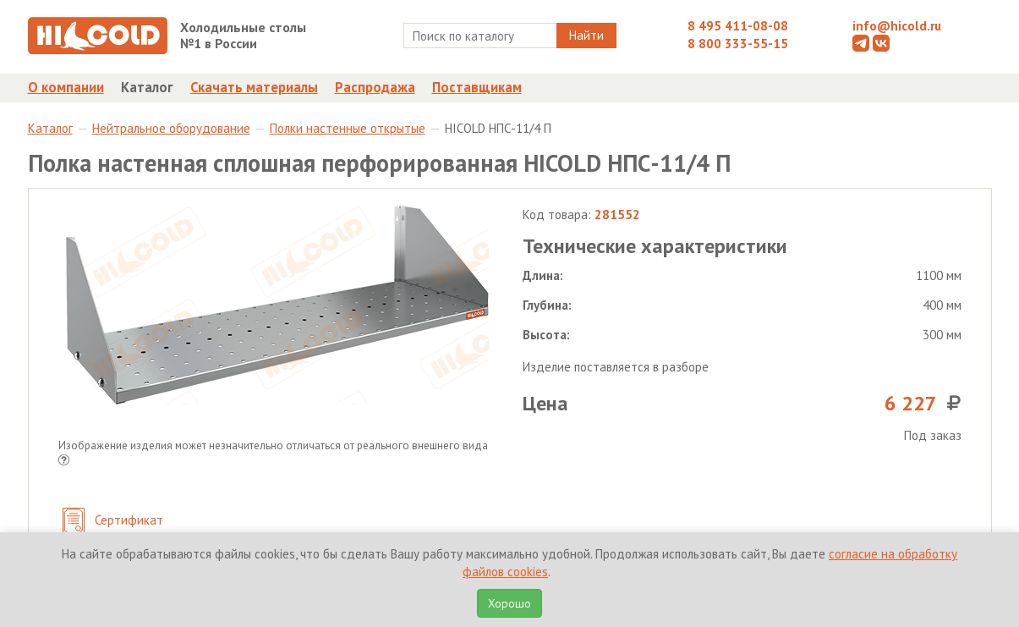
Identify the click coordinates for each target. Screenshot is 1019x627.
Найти (586, 35)
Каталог (147, 87)
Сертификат (113, 522)
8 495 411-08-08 (738, 26)
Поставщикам (477, 87)
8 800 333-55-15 (738, 44)
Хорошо (509, 603)
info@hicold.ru (896, 26)
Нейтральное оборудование (171, 128)
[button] (63, 461)
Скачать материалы (254, 87)
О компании (66, 87)
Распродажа (375, 87)
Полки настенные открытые (347, 128)
